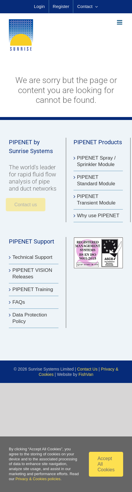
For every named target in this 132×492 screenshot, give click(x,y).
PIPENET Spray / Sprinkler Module (96, 161)
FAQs (18, 302)
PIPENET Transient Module (96, 200)
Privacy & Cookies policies (37, 479)
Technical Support (32, 257)
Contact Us (87, 369)
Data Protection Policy (29, 318)
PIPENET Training (32, 289)
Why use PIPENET (98, 215)
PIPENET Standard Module (96, 180)
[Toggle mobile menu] (120, 22)
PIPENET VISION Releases (32, 273)
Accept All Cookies (106, 464)
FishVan (86, 374)
